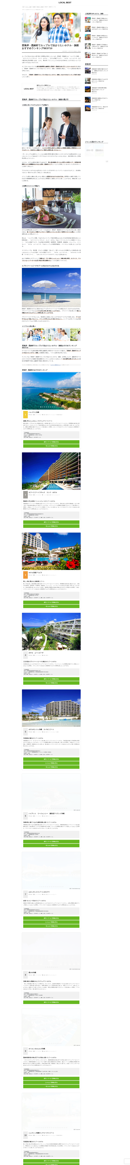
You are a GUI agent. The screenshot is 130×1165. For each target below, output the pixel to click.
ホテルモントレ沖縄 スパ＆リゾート (41, 729)
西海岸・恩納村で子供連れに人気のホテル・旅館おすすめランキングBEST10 (100, 46)
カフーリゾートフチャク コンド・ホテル (43, 492)
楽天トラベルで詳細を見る (51, 442)
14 (60, 724)
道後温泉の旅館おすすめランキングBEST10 (100, 99)
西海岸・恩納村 (40, 6)
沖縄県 (34, 6)
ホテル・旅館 (28, 6)
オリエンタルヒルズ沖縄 (37, 1049)
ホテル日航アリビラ (35, 572)
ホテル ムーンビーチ (36, 653)
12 (61, 406)
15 (62, 724)
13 (62, 886)
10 (53, 724)
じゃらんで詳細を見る (51, 763)
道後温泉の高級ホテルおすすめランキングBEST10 (100, 81)
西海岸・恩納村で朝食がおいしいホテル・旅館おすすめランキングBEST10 (100, 20)
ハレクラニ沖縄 (34, 412)
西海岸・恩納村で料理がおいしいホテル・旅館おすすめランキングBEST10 (100, 37)
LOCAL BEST (65, 2)
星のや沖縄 (32, 972)
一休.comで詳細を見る (51, 446)
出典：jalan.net (77, 408)
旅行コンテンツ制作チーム (44, 85)
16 (64, 724)
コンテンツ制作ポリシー (56, 364)
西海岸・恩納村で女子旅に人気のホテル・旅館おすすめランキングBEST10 (100, 55)
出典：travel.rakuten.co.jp (74, 888)
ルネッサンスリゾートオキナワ (39, 892)
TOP (23, 6)
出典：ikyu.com (77, 649)
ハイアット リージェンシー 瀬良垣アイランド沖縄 (46, 813)
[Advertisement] (96, 126)
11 (59, 406)
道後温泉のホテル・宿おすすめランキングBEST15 (100, 108)
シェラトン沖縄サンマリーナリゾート (41, 1133)
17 (66, 724)
